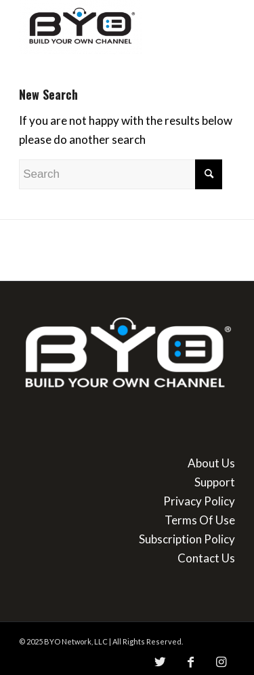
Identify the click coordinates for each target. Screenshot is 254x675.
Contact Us (206, 558)
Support (214, 482)
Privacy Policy (199, 501)
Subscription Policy (187, 539)
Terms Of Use (200, 520)
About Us (211, 463)
